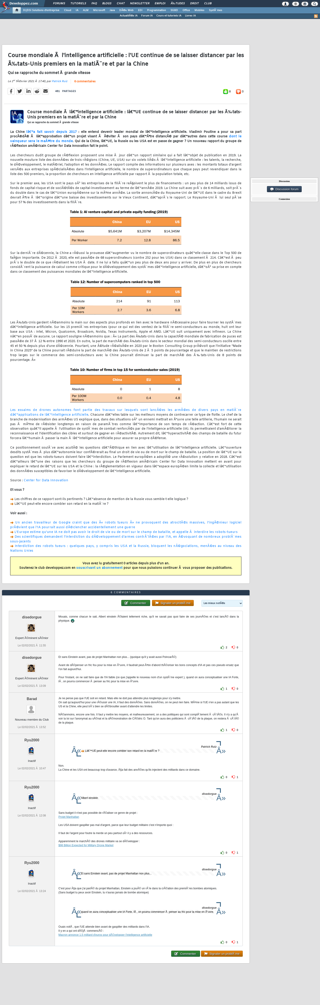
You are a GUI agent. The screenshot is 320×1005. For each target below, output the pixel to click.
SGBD (174, 10)
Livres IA (190, 15)
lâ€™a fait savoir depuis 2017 (51, 132)
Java (112, 10)
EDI (140, 10)
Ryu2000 (31, 740)
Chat (120, 3)
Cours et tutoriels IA (168, 15)
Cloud (67, 10)
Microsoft (99, 10)
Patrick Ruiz (59, 81)
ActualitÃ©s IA (129, 15)
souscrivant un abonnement (99, 568)
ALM (86, 10)
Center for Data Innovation (46, 480)
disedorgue (32, 617)
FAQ (94, 3)
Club (208, 3)
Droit (194, 3)
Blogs (107, 3)
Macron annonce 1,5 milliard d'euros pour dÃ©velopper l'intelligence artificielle (105, 934)
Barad (32, 699)
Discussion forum (284, 189)
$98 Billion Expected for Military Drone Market (85, 845)
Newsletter (140, 3)
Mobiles (199, 10)
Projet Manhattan (68, 816)
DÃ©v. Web (126, 10)
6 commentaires (85, 81)
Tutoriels (78, 3)
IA (77, 10)
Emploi (160, 3)
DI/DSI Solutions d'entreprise (41, 10)
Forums (59, 3)
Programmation (156, 10)
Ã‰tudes (177, 3)
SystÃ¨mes (215, 10)
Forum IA (147, 15)
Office (186, 10)
